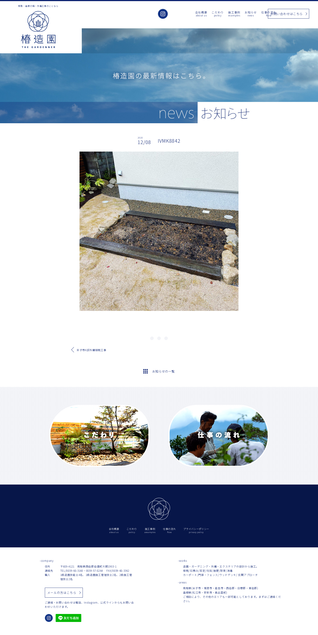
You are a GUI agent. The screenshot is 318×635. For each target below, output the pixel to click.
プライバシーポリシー (196, 530)
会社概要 (181, 14)
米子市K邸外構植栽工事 (91, 350)
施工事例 (214, 14)
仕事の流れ (248, 14)
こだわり (197, 14)
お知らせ (231, 14)
